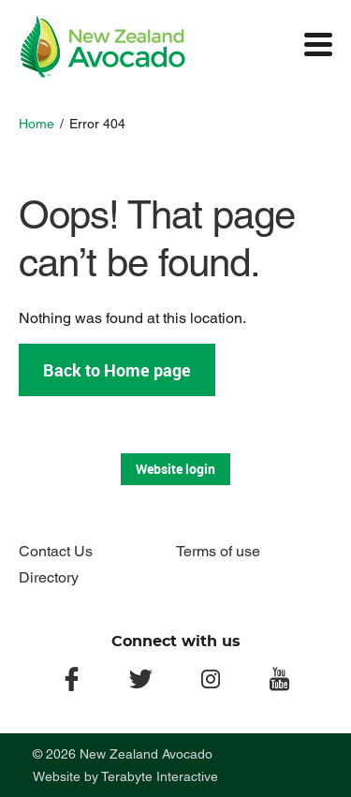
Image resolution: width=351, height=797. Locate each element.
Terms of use (218, 551)
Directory (49, 577)
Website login (175, 469)
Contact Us (56, 551)
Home (36, 123)
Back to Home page (117, 370)
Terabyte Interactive (159, 776)
